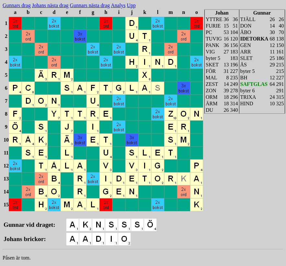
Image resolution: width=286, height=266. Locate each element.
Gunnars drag (17, 5)
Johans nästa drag (50, 5)
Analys (118, 5)
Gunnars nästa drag (90, 5)
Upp (131, 5)
